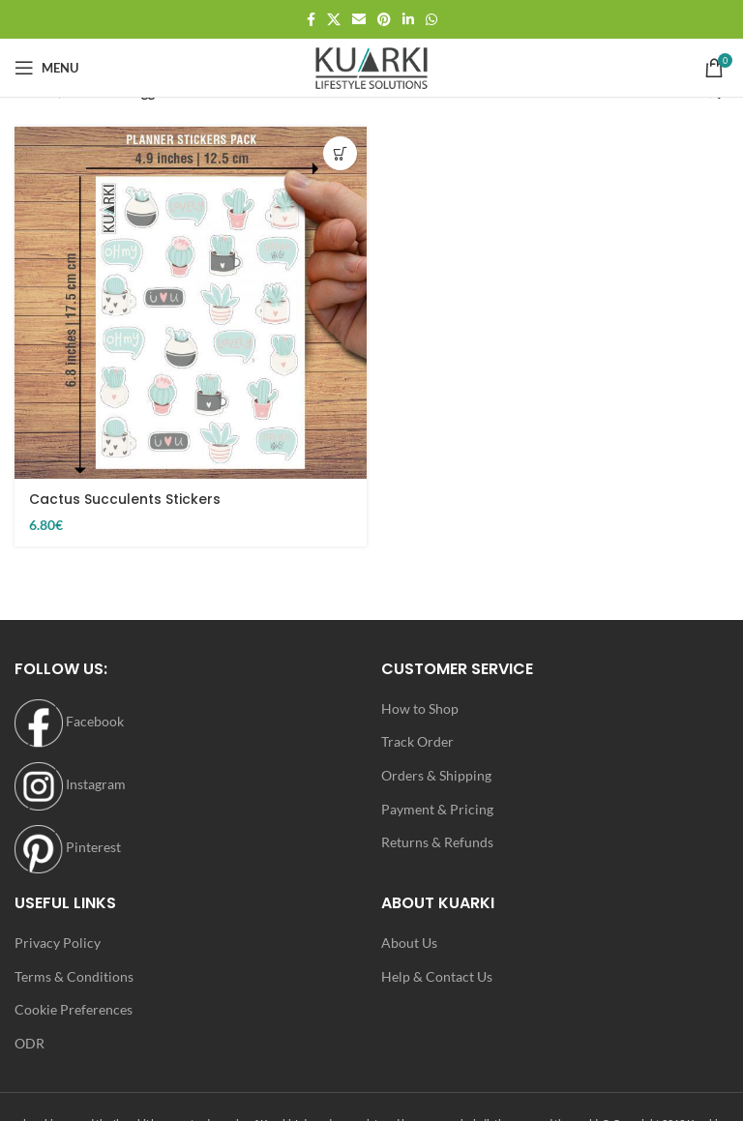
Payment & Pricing (437, 809)
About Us (409, 942)
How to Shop (420, 708)
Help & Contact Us (436, 976)
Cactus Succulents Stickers (125, 499)
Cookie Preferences (74, 1009)
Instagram (70, 784)
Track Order (417, 741)
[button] (340, 153)
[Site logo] (371, 66)
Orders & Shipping (436, 775)
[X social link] (333, 20)
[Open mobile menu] (46, 67)
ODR (30, 1043)
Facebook (69, 721)
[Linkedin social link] (408, 20)
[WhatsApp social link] (431, 20)
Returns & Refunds (437, 842)
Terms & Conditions (74, 976)
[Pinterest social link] (384, 20)
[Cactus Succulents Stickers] (191, 303)
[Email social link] (359, 20)
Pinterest (68, 847)
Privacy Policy (58, 942)
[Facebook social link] (311, 20)
